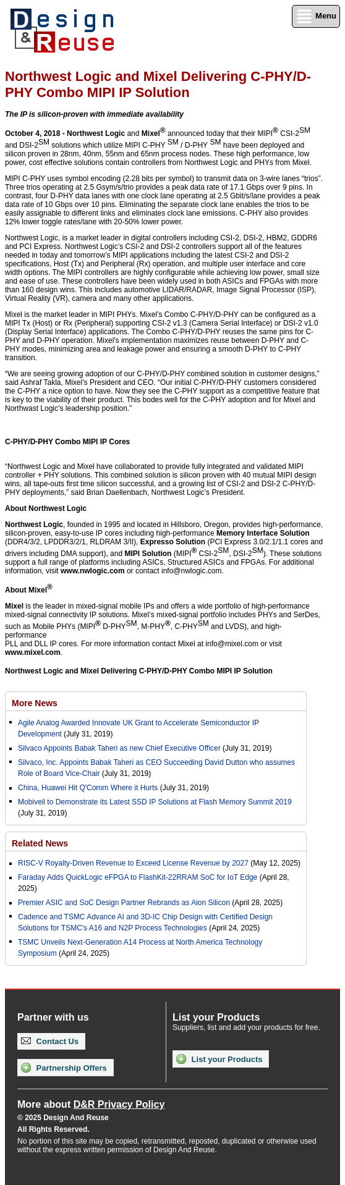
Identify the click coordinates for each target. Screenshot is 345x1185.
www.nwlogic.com (93, 571)
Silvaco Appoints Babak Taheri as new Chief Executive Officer (119, 748)
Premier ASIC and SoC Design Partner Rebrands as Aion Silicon (125, 902)
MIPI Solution (147, 553)
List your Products (219, 1059)
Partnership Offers (64, 1068)
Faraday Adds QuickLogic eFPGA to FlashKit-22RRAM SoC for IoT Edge (137, 877)
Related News (40, 843)
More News (35, 703)
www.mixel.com (33, 652)
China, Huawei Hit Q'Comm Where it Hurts (89, 787)
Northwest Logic (96, 133)
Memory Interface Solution (263, 533)
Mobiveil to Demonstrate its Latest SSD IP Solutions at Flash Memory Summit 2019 (155, 802)
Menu (316, 16)
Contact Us (50, 1041)
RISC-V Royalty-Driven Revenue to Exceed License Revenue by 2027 (133, 863)
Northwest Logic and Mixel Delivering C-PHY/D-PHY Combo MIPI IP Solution (139, 671)
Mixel (151, 133)
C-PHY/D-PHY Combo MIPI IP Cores (67, 441)
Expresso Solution (172, 542)
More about (90, 1104)
